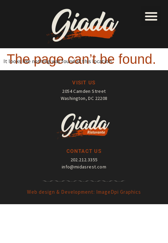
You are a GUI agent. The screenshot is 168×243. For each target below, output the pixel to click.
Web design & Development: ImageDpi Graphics (84, 192)
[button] (151, 16)
